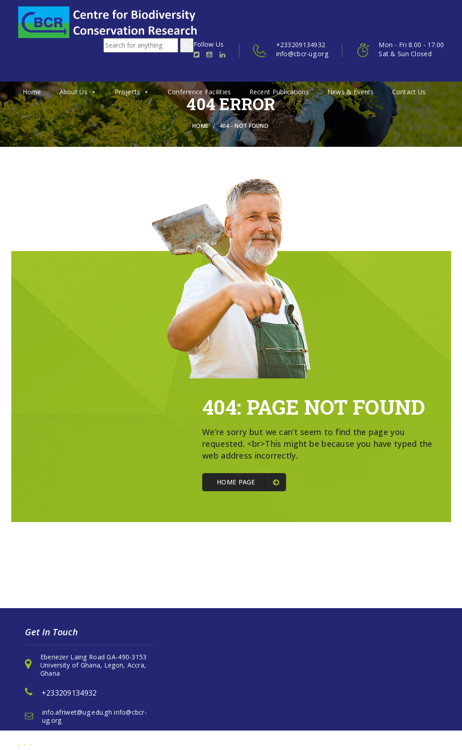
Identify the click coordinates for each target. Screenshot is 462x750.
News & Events (350, 91)
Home (32, 91)
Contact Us (409, 91)
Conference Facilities (199, 91)
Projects (132, 91)
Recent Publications (279, 91)
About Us (78, 91)
